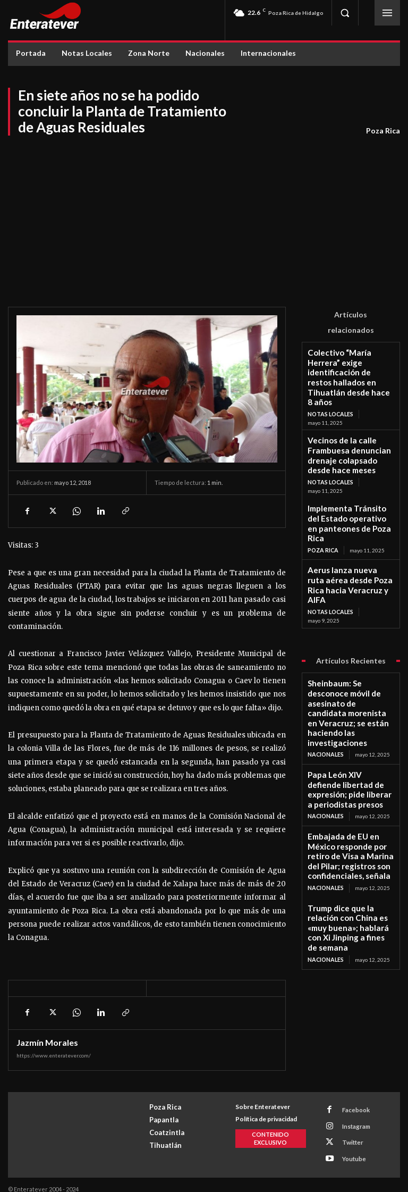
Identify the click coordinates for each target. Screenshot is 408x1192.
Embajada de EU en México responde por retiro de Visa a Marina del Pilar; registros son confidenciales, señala (350, 720)
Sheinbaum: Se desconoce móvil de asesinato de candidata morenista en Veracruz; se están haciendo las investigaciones (348, 617)
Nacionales (325, 643)
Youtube (350, 1150)
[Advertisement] (204, 216)
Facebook (352, 1109)
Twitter (348, 1137)
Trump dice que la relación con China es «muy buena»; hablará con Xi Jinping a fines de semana (348, 773)
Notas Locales (330, 386)
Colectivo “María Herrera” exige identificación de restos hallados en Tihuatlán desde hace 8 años (351, 364)
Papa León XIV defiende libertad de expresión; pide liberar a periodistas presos (347, 670)
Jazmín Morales (47, 1042)
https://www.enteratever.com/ (53, 1055)
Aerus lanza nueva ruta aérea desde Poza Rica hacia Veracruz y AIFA (349, 518)
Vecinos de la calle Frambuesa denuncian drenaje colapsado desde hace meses (351, 420)
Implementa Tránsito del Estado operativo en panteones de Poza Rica (343, 472)
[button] (345, 13)
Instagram (352, 1123)
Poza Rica (383, 130)
